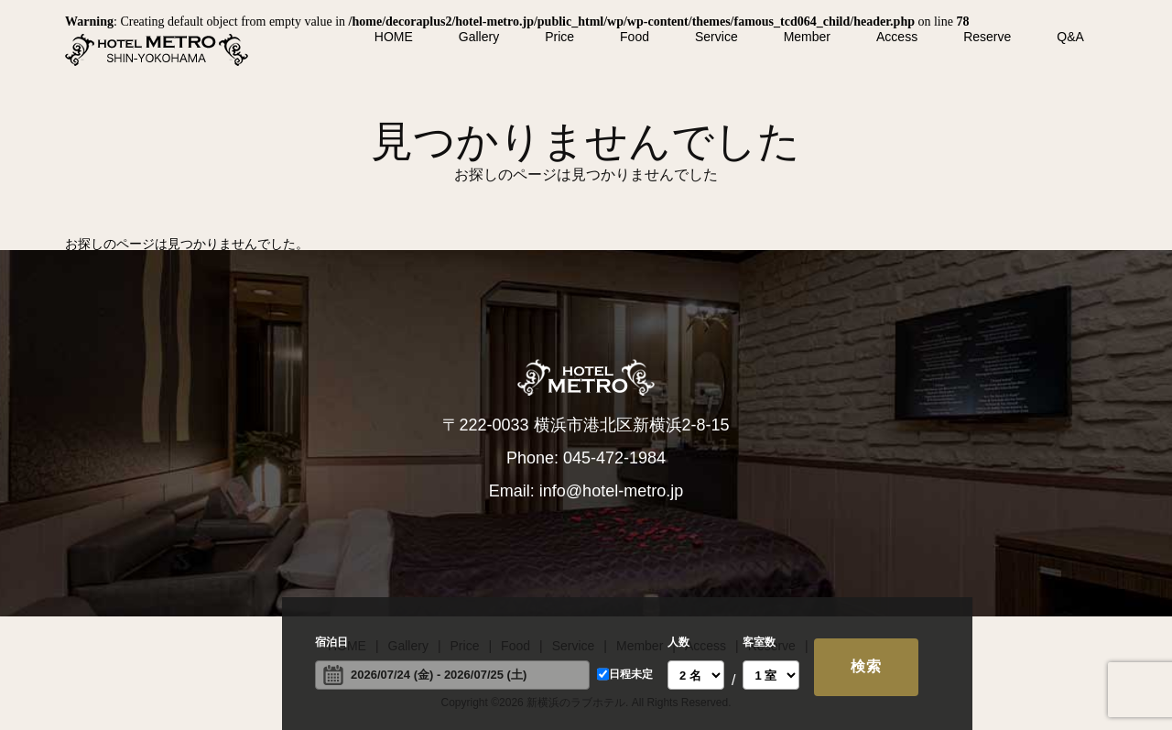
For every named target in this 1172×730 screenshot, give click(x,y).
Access (896, 36)
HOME (393, 36)
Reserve (987, 36)
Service (716, 36)
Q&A (1070, 36)
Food (634, 36)
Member (807, 36)
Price (559, 36)
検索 (866, 666)
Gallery (479, 36)
